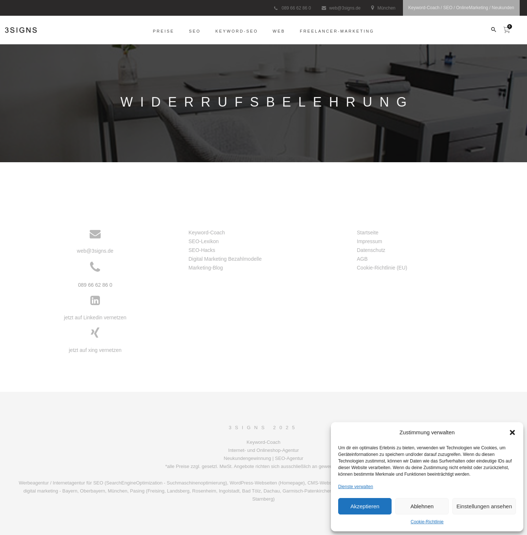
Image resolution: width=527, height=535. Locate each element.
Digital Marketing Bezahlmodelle (225, 259)
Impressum (369, 241)
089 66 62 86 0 (296, 8)
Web (279, 31)
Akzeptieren (364, 506)
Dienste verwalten (355, 486)
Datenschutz (371, 250)
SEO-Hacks (201, 250)
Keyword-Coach (206, 232)
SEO (195, 31)
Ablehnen (421, 506)
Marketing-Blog (205, 268)
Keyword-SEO (236, 31)
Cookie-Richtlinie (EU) (382, 268)
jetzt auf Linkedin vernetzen (95, 317)
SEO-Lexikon (203, 241)
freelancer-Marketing (337, 31)
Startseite (367, 232)
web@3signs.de (345, 8)
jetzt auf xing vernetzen (95, 350)
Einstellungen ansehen (484, 506)
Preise (163, 31)
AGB (362, 259)
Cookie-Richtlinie (427, 521)
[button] (512, 432)
